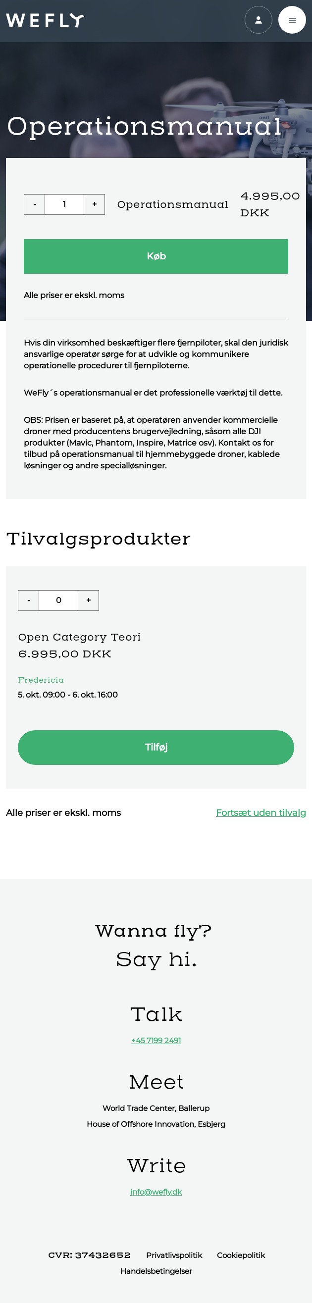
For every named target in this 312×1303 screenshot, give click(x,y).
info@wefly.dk (156, 1192)
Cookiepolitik (241, 1255)
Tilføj (156, 747)
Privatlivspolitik (174, 1255)
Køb (156, 256)
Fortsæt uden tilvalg (261, 812)
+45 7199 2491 (156, 1040)
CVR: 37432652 (89, 1255)
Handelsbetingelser (156, 1271)
